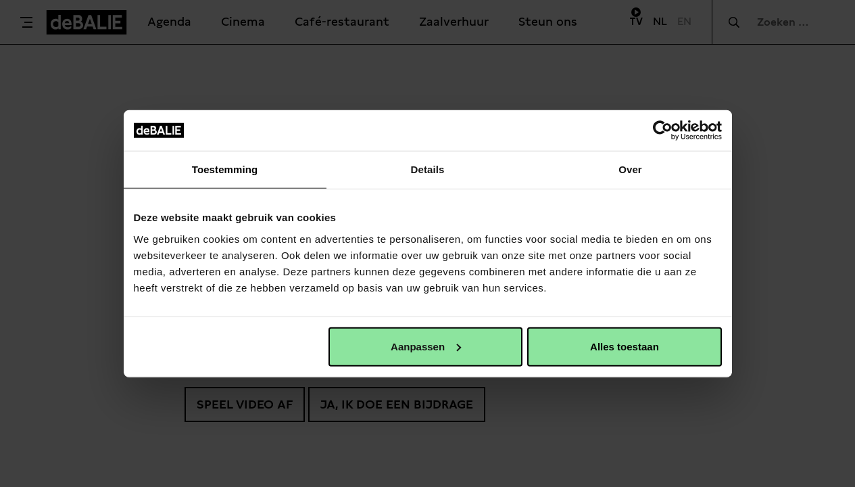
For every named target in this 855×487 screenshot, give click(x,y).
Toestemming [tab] (225, 169)
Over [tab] (630, 169)
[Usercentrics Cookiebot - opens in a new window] (663, 130)
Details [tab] (428, 169)
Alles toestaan (624, 346)
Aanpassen (426, 346)
